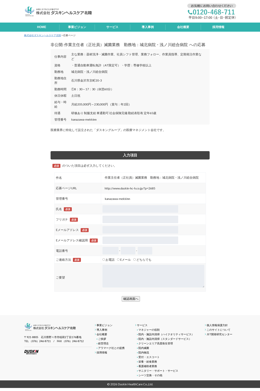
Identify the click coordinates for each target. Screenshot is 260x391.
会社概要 (183, 27)
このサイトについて (218, 329)
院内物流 (143, 352)
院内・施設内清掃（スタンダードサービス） (164, 338)
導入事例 (148, 27)
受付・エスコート (149, 357)
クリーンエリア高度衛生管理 (155, 343)
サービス (112, 27)
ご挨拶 (102, 338)
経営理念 (103, 343)
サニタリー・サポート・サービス (158, 370)
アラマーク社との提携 (111, 347)
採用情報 (218, 27)
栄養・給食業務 (147, 361)
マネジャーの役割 (149, 329)
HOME (41, 27)
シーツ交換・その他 (150, 375)
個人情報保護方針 (217, 325)
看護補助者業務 (147, 366)
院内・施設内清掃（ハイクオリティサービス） (166, 334)
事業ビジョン (77, 27)
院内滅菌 (143, 347)
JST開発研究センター (219, 334)
